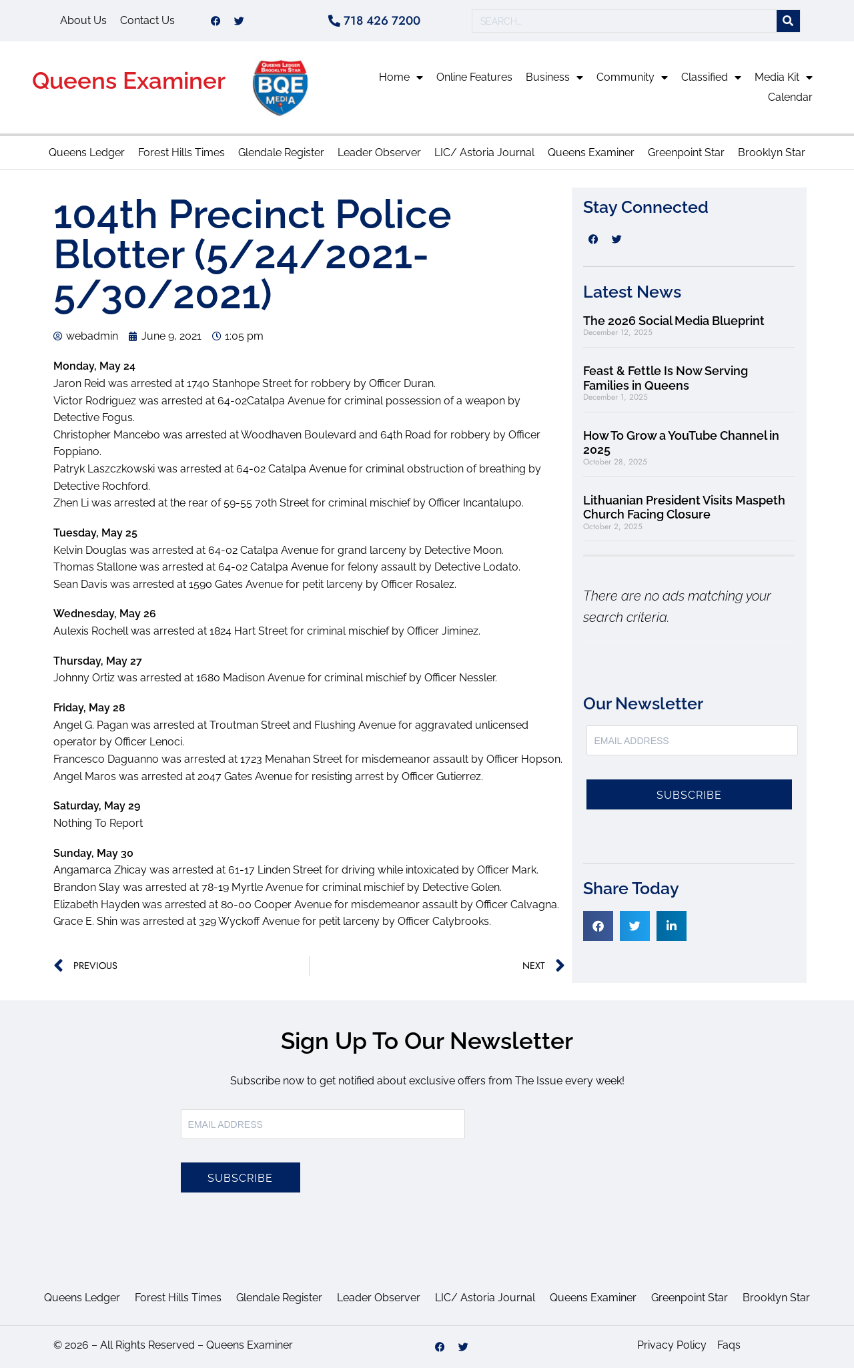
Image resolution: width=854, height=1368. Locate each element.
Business (554, 77)
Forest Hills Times (181, 152)
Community (632, 77)
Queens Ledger (87, 152)
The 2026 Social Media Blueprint (674, 321)
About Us (83, 20)
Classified (711, 77)
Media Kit (784, 77)
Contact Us (147, 20)
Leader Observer (379, 152)
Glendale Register (281, 152)
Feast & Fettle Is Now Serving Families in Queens (665, 378)
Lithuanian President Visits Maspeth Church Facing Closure (684, 507)
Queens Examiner (129, 80)
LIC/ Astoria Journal (484, 152)
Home (401, 77)
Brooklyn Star (771, 152)
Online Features (474, 77)
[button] (598, 926)
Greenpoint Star (686, 152)
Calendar (790, 97)
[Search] (788, 21)
